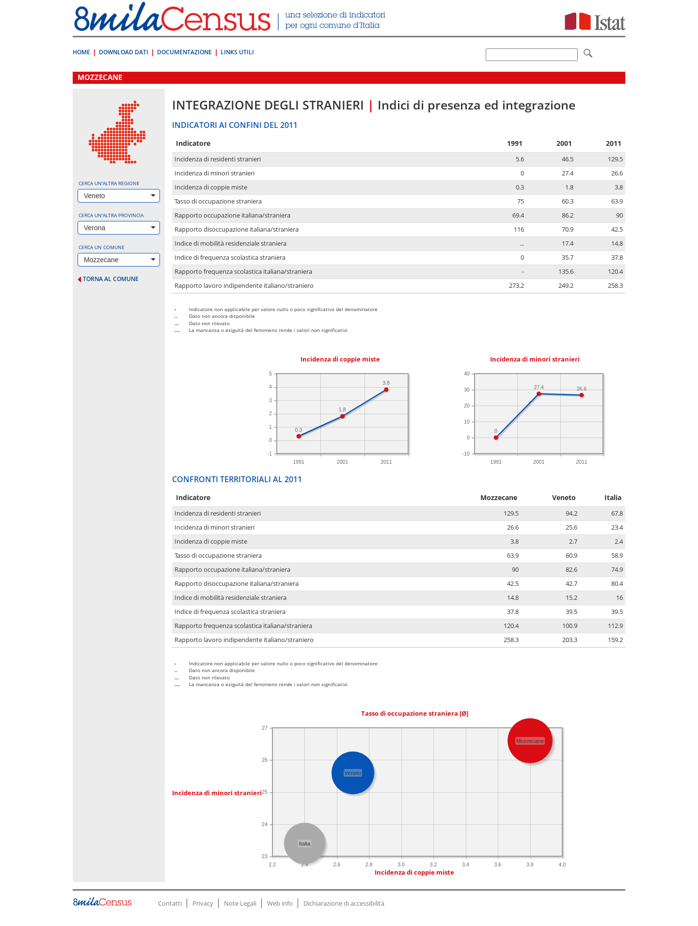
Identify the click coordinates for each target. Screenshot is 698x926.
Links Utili (237, 52)
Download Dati (123, 52)
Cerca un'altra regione (109, 183)
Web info (280, 903)
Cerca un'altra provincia (111, 215)
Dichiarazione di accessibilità (343, 903)
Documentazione (184, 52)
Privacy (202, 903)
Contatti (170, 903)
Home (81, 52)
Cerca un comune (102, 247)
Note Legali (240, 903)
